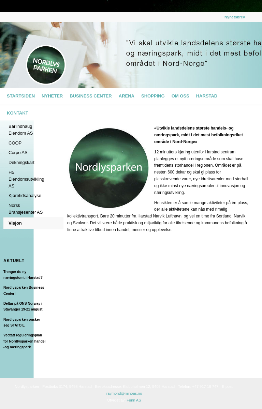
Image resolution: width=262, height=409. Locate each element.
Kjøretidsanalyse (25, 195)
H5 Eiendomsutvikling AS (26, 179)
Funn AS (134, 400)
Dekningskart (21, 162)
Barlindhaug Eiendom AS (21, 130)
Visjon (15, 223)
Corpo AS (18, 152)
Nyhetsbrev (234, 17)
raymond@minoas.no (124, 393)
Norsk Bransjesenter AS (26, 209)
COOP (15, 143)
